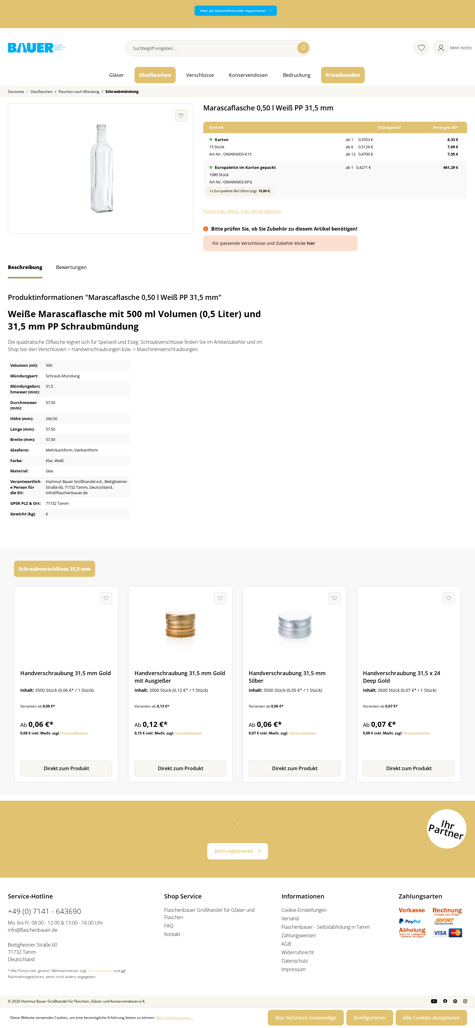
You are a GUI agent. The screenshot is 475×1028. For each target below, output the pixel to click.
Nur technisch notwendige (305, 1017)
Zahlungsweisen (298, 935)
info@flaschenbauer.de (33, 930)
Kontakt (172, 934)
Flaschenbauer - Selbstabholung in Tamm (325, 927)
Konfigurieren (370, 1017)
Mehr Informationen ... (175, 1017)
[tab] (25, 270)
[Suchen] (303, 48)
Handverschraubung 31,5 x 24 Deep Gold (401, 676)
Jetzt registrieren (234, 851)
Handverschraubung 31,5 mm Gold (65, 673)
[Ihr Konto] (452, 47)
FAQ (168, 925)
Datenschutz (294, 960)
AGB (286, 944)
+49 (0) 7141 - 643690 (44, 911)
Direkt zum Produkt (66, 768)
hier (311, 243)
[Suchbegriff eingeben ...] (218, 48)
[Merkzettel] (421, 47)
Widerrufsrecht (297, 952)
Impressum (293, 969)
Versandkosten (74, 733)
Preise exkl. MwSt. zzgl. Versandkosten (242, 211)
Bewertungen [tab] (71, 267)
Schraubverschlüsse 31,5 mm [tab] (54, 569)
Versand (290, 918)
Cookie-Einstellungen (304, 910)
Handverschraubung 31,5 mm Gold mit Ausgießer (180, 676)
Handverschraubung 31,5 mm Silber (287, 676)
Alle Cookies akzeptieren (431, 1017)
